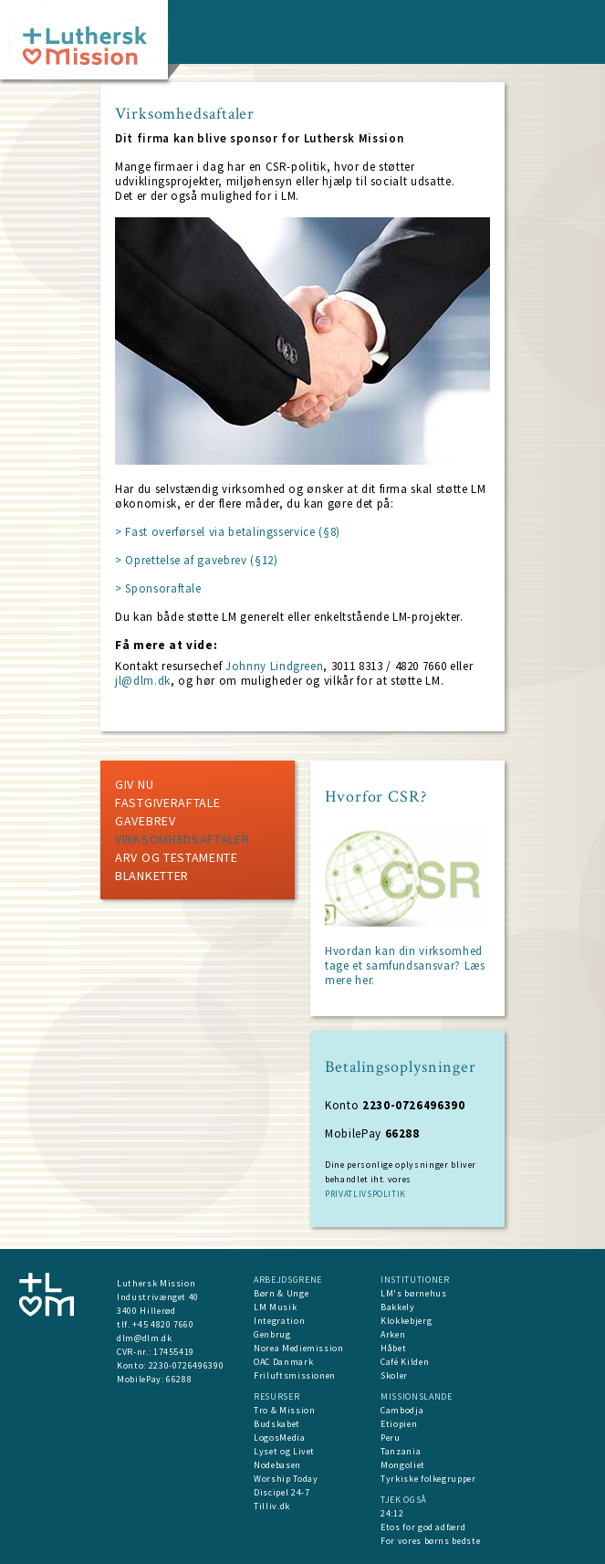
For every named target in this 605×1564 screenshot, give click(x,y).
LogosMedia (280, 1437)
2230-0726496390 (186, 1365)
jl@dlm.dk (143, 680)
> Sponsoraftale (158, 588)
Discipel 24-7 (281, 1492)
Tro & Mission (284, 1410)
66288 (179, 1379)
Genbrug (272, 1334)
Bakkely (398, 1307)
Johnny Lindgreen (274, 666)
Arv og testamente (176, 857)
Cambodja (402, 1410)
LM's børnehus (413, 1293)
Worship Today (286, 1479)
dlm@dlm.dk (144, 1338)
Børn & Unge (281, 1293)
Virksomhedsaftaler (182, 839)
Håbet (393, 1348)
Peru (391, 1437)
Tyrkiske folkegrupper (428, 1479)
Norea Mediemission (299, 1348)
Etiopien (399, 1424)
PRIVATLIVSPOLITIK (365, 1194)
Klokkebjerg (406, 1321)
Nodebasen (277, 1465)
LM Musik (275, 1307)
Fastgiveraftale (168, 802)
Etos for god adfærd (423, 1527)
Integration (279, 1321)
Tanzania (401, 1451)
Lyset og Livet (284, 1451)
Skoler (394, 1375)
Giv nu (134, 784)
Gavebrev (145, 821)
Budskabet (277, 1424)
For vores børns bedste (430, 1541)
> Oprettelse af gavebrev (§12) (196, 560)
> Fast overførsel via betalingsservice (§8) (227, 532)
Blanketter (152, 875)
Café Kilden (405, 1362)
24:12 (392, 1513)
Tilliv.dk (272, 1506)
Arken (393, 1334)
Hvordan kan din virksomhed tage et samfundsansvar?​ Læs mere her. (405, 965)
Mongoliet (403, 1465)
